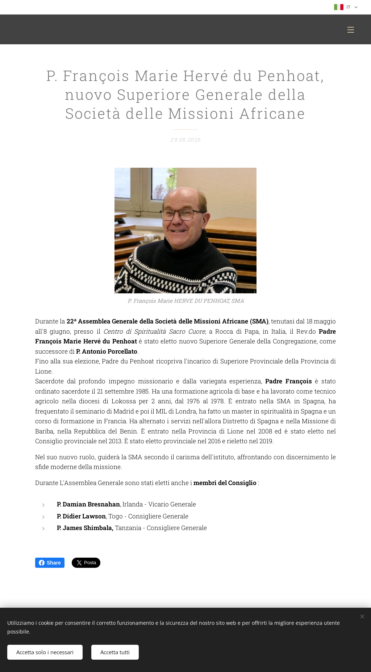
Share (50, 563)
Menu (350, 29)
